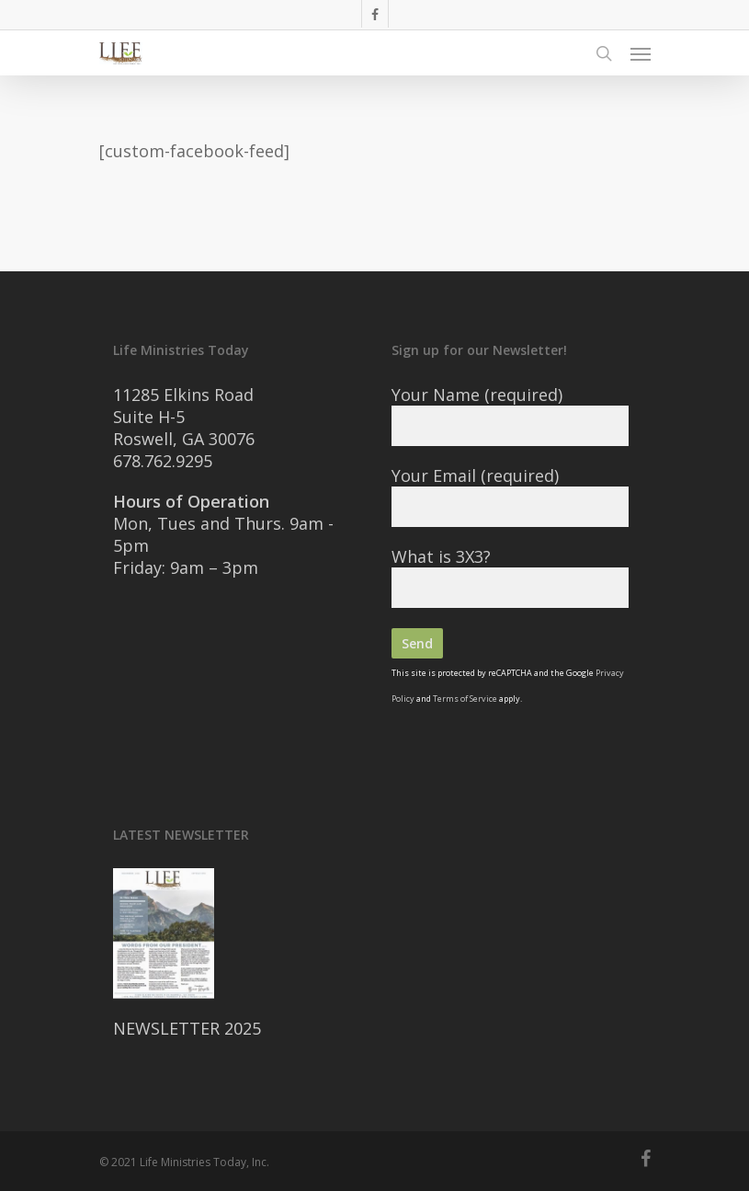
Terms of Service (465, 698)
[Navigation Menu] (640, 53)
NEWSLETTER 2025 (187, 1028)
